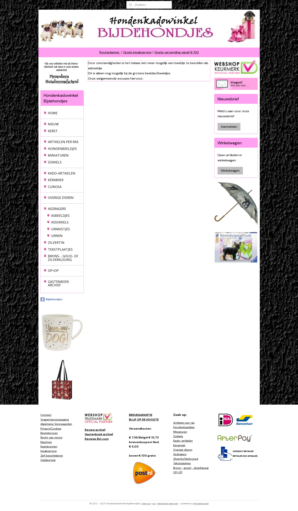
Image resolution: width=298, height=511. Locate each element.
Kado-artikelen (183, 440)
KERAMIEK (56, 180)
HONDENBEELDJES (62, 148)
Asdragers (180, 454)
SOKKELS (55, 162)
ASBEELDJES (60, 215)
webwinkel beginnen (167, 503)
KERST (53, 131)
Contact (46, 415)
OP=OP (53, 270)
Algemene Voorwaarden (56, 424)
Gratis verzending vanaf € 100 (177, 52)
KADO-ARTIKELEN (61, 173)
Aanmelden (229, 127)
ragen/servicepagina (55, 419)
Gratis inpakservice (137, 52)
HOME (53, 113)
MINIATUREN (58, 155)
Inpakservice (48, 451)
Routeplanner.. (109, 52)
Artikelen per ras (184, 423)
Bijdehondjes (51, 299)
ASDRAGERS (57, 209)
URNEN (57, 236)
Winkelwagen (230, 170)
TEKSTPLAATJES (60, 249)
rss (154, 503)
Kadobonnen (48, 446)
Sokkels (178, 436)
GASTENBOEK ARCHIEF (58, 283)
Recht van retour (51, 437)
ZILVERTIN (56, 242)
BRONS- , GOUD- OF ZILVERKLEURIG (63, 258)
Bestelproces (49, 433)
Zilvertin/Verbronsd (185, 459)
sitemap (146, 503)
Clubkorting (48, 460)
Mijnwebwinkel (201, 503)
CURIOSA (55, 187)
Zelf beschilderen (51, 455)
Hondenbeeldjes (184, 427)
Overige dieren (182, 450)
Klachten (46, 442)
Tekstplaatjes (182, 463)
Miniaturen (180, 432)
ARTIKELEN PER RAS (63, 142)
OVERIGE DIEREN (61, 197)
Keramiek (179, 445)
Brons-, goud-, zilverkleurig (191, 468)
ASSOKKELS (60, 222)
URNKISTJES (60, 229)
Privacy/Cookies (50, 428)
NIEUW (53, 124)
